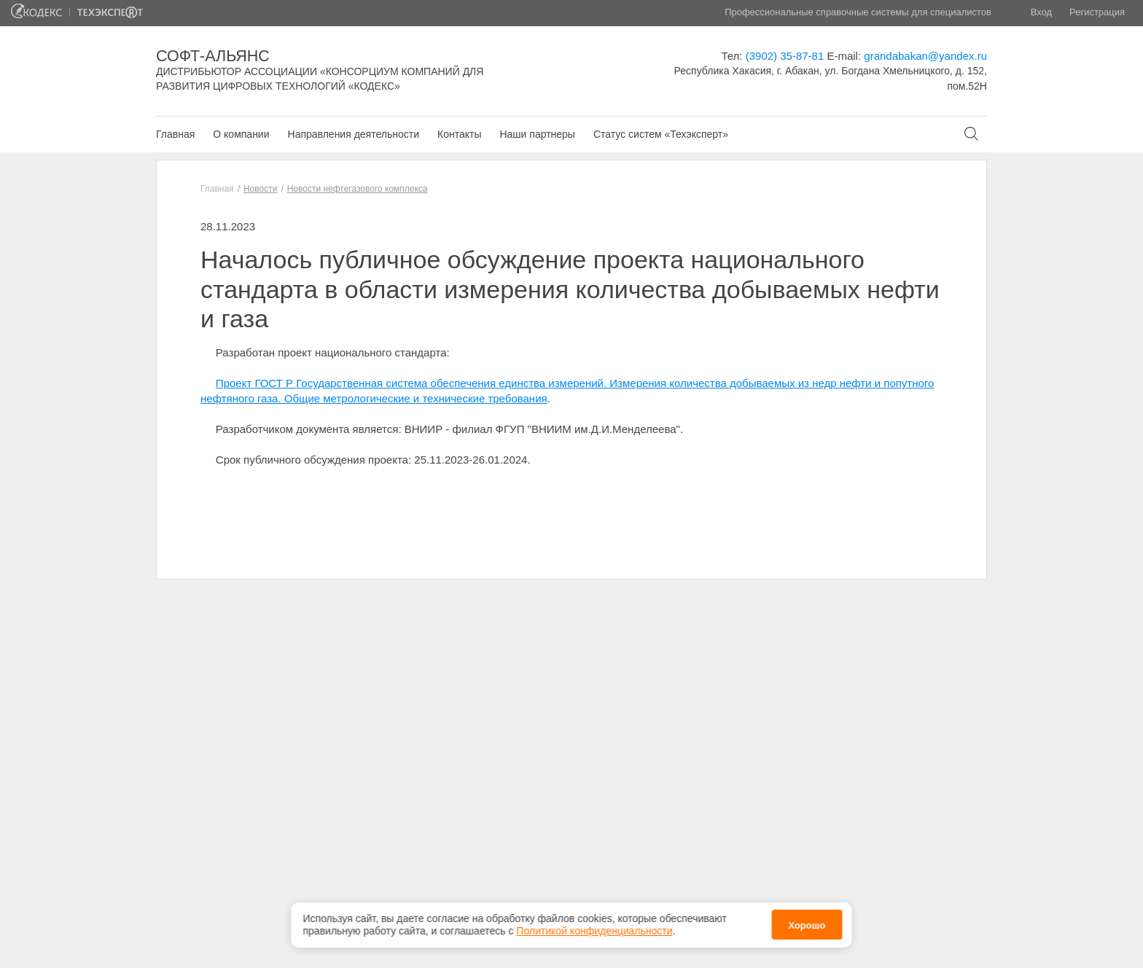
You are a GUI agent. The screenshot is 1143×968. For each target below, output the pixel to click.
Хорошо (806, 922)
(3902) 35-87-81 (785, 56)
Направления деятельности (353, 134)
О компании (241, 134)
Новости (260, 189)
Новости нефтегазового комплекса (357, 189)
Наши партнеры (536, 134)
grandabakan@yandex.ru (925, 56)
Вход (1041, 12)
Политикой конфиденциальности (594, 927)
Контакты (459, 134)
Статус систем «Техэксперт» (660, 134)
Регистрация (1097, 12)
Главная (175, 134)
